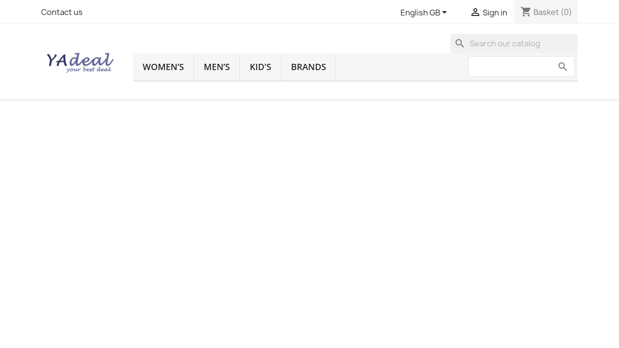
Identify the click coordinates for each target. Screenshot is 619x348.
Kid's (260, 66)
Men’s (217, 66)
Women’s (163, 66)
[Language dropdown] (425, 13)
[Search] (514, 43)
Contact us (62, 12)
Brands (308, 66)
